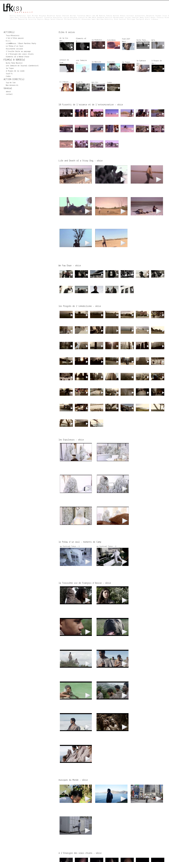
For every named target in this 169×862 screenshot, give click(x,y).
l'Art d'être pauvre (15, 38)
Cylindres (111, 40)
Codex (8, 76)
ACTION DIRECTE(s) (14, 79)
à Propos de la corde (15, 71)
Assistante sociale (14, 49)
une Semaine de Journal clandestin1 (22, 66)
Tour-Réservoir (12, 35)
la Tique (10, 68)
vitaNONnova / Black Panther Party (21, 43)
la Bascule (96, 62)
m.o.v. (8, 41)
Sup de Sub (10, 83)
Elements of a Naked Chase (17, 57)
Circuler (111, 62)
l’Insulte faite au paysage (18, 51)
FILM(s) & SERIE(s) (14, 60)
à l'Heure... (65, 82)
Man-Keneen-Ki (12, 85)
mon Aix (95, 82)
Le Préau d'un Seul (14, 46)
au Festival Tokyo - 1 (70, 546)
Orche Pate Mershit (14, 63)
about (8, 92)
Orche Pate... (142, 40)
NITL (153, 40)
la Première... (98, 40)
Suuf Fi (9, 74)
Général (8, 88)
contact (9, 94)
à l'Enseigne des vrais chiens (20, 54)
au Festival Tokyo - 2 (106, 546)
